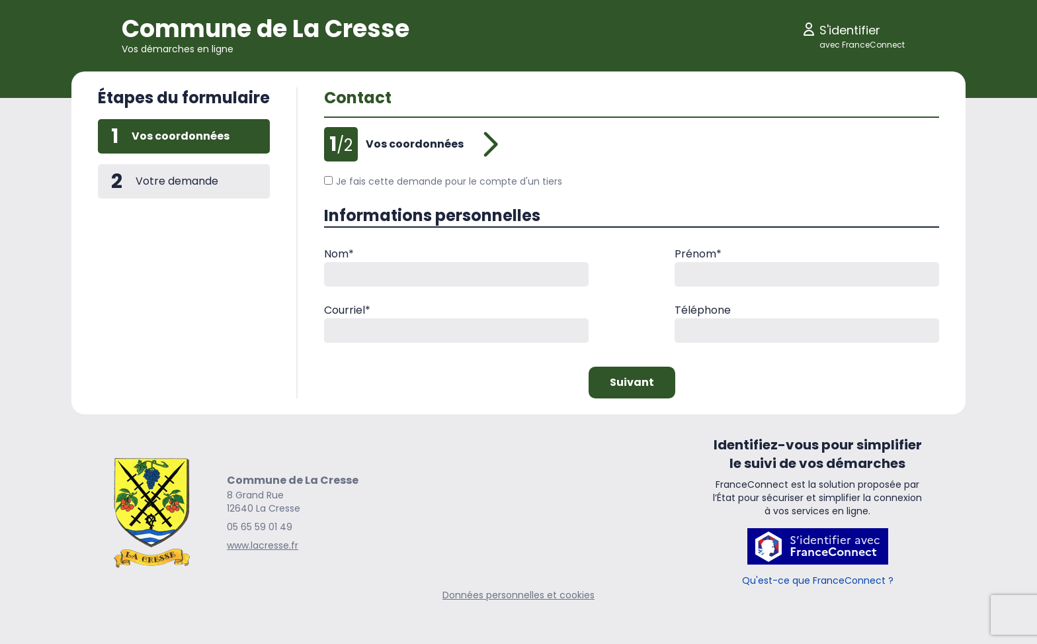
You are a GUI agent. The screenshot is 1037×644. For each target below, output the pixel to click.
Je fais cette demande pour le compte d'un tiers (443, 181)
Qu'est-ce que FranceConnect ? (817, 580)
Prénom (698, 253)
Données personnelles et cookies (518, 595)
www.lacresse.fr (262, 545)
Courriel (347, 310)
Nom (339, 253)
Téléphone (703, 310)
